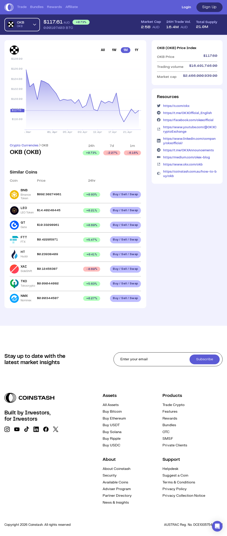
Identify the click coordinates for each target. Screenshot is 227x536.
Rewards (54, 7)
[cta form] (168, 359)
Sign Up (209, 7)
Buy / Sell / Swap (125, 194)
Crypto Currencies (24, 145)
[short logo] (9, 7)
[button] (217, 526)
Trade (22, 7)
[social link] (7, 429)
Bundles (36, 7)
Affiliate (71, 7)
